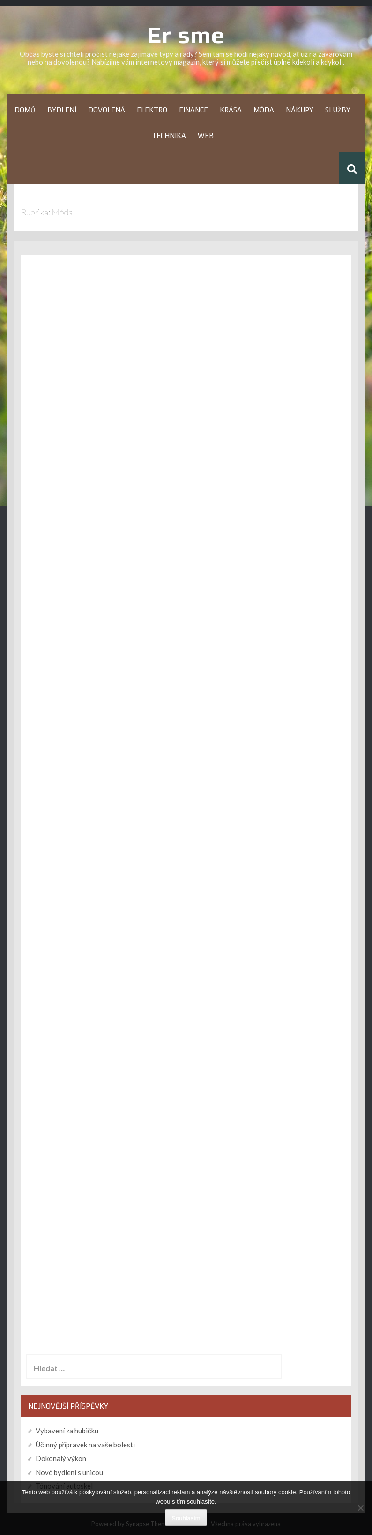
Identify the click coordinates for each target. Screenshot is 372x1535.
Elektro (152, 110)
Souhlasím (185, 1517)
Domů (25, 110)
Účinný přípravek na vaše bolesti (85, 1444)
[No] (360, 1508)
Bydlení (61, 110)
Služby (337, 110)
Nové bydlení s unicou (69, 1472)
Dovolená (106, 110)
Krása (231, 110)
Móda (263, 110)
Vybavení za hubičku (67, 1430)
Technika (169, 136)
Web (206, 136)
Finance (193, 110)
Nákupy (299, 110)
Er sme (186, 34)
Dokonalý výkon (61, 1458)
